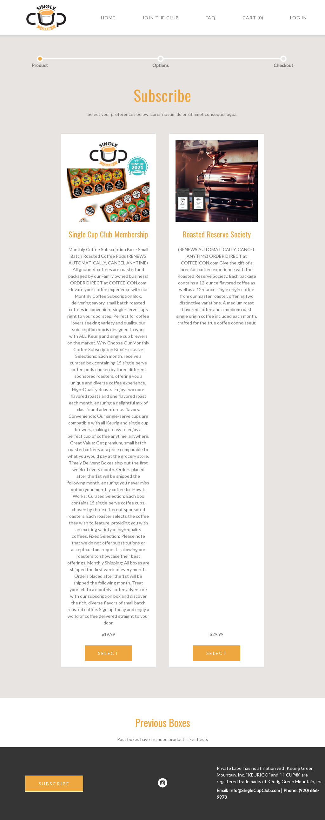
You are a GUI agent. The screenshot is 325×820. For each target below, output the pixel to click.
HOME (108, 17)
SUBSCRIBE (54, 783)
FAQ (211, 17)
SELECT (108, 653)
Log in (298, 17)
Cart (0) (252, 17)
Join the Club (160, 17)
